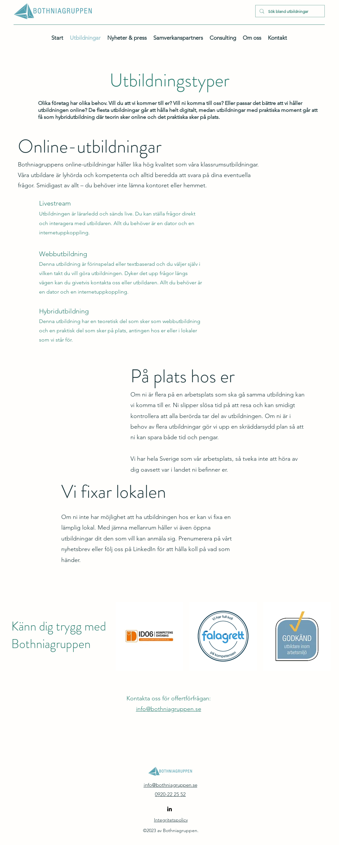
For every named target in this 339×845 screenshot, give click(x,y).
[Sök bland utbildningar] (289, 11)
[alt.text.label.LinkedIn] (169, 809)
